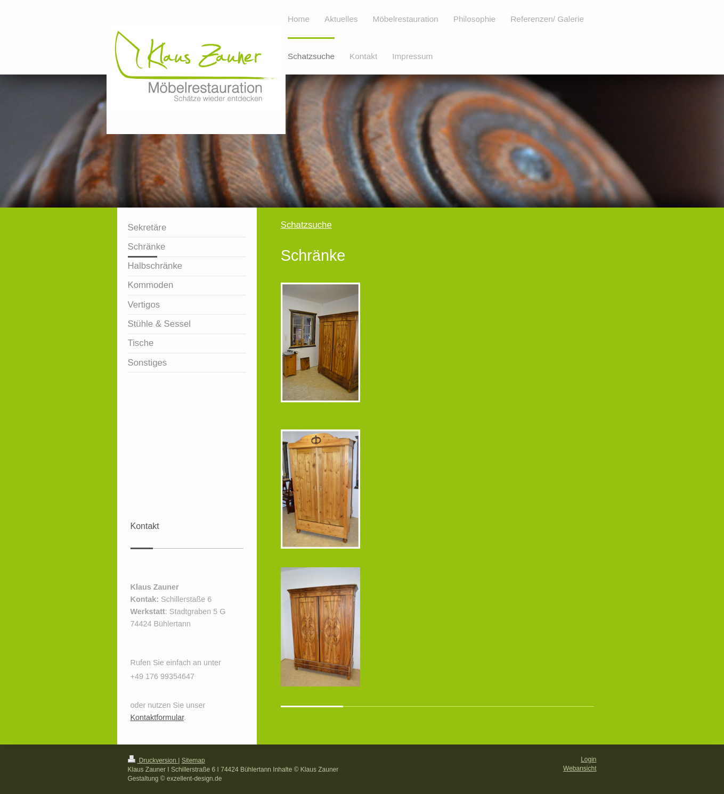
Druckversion (153, 760)
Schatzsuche (306, 225)
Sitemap (193, 760)
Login (588, 759)
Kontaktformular (157, 717)
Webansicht (579, 768)
